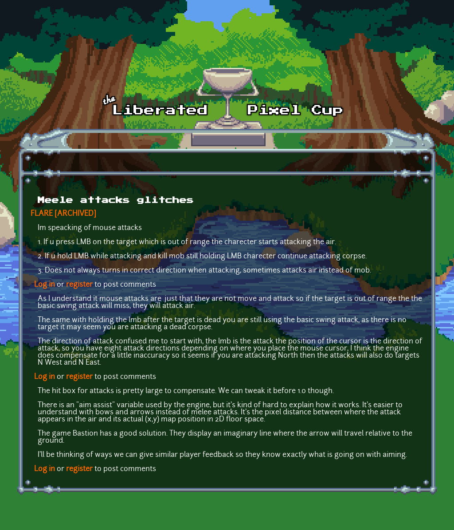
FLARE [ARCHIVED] (63, 214)
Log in (44, 284)
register (79, 284)
